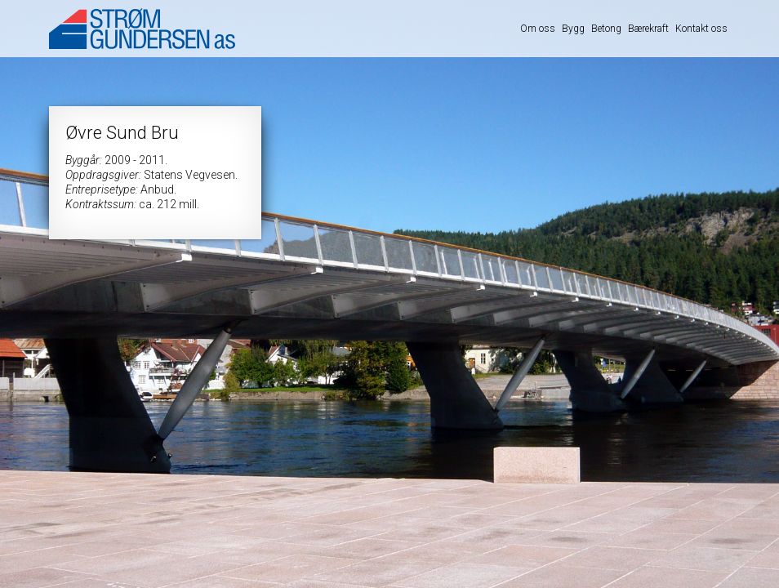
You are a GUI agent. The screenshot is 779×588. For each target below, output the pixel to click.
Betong (606, 28)
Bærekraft (648, 28)
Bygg (573, 28)
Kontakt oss (701, 28)
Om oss (537, 28)
